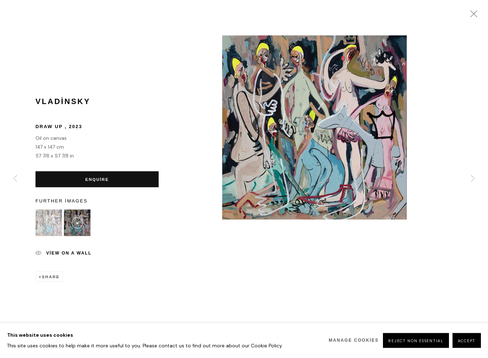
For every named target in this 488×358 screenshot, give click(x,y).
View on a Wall (63, 255)
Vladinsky (63, 102)
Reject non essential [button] (415, 349)
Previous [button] (15, 179)
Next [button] (472, 179)
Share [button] (51, 277)
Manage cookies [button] (354, 349)
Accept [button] (467, 349)
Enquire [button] (96, 180)
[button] (48, 224)
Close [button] (472, 16)
